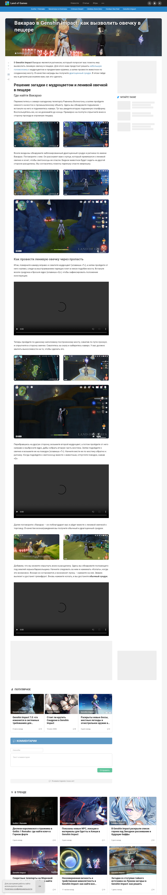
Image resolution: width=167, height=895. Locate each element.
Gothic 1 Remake (38, 9)
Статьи (86, 3)
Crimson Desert (77, 9)
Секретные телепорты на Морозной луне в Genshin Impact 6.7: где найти (32, 879)
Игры (95, 3)
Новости (75, 3)
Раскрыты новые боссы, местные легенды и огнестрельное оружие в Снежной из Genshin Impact (94, 720)
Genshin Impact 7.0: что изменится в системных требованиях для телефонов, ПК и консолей (27, 720)
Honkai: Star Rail (112, 9)
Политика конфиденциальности (18, 889)
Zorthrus (20, 53)
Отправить (105, 770)
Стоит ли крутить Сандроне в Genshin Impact (58, 720)
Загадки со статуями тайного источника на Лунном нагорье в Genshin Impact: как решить (128, 881)
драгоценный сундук (80, 73)
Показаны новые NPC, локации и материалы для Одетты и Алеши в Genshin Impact (81, 831)
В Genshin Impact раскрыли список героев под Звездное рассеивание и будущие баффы (131, 831)
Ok (40, 886)
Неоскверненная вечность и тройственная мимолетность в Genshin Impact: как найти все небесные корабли (79, 881)
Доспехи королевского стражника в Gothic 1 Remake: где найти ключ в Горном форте (32, 831)
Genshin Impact (129, 9)
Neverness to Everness (58, 9)
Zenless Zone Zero (94, 9)
